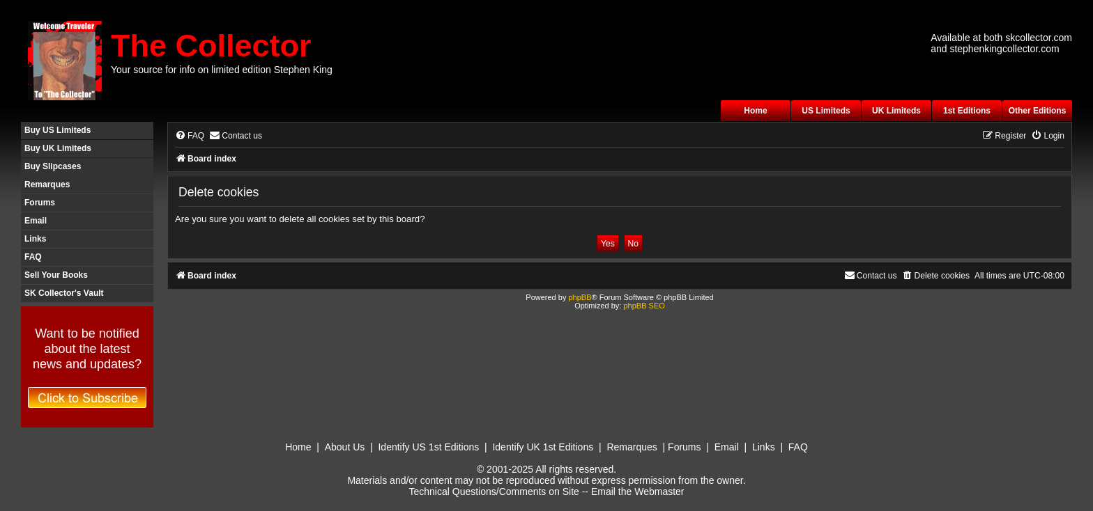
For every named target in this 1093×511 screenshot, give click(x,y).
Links (35, 239)
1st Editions (967, 111)
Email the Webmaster (638, 491)
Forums (39, 202)
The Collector (211, 45)
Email (35, 221)
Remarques (47, 184)
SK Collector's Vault (64, 293)
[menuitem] (189, 136)
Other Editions (1038, 111)
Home (755, 111)
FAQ (33, 257)
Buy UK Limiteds (57, 148)
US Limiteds (826, 111)
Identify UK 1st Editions (542, 447)
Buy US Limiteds (57, 130)
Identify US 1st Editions (428, 447)
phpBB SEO (643, 305)
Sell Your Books (56, 275)
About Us (345, 447)
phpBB (579, 297)
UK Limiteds (896, 111)
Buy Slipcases (52, 166)
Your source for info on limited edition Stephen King (222, 69)
